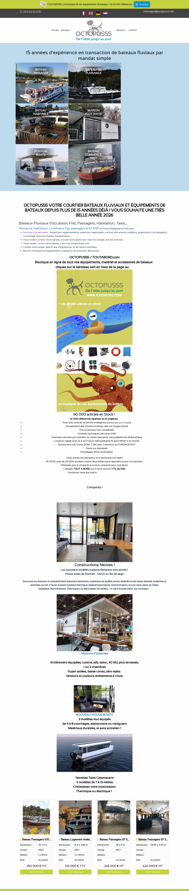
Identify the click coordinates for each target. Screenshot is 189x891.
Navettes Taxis (112, 536)
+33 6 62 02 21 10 (31, 11)
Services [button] (120, 30)
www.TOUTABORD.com (113, 210)
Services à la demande (35, 191)
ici (125, 199)
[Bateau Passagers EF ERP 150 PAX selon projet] (114, 777)
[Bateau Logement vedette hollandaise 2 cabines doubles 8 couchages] (75, 777)
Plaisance (25, 187)
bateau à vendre (109, 886)
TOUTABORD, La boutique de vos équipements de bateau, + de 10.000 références (85, 4)
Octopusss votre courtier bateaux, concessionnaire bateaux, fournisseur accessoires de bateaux (94, 869)
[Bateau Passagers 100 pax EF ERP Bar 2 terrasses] (36, 777)
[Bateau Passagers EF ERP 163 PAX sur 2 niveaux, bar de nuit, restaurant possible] (152, 777)
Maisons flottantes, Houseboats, (86, 536)
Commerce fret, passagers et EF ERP (74, 187)
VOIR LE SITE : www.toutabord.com (94, 435)
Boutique (142, 4)
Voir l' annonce (36, 831)
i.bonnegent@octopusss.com (158, 11)
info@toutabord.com (109, 431)
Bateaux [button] (65, 30)
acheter (41, 199)
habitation (41, 187)
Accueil (55, 30)
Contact (133, 30)
